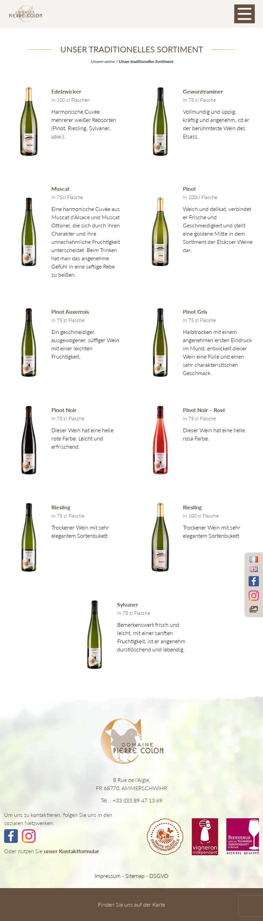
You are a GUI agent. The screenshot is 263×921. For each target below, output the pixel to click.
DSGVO (158, 875)
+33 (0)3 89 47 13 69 (137, 800)
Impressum (108, 875)
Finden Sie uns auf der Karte (131, 904)
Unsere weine (102, 61)
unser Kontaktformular (71, 851)
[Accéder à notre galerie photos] (254, 609)
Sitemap (135, 875)
